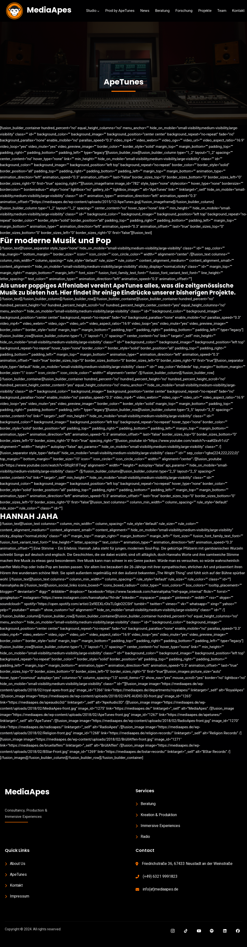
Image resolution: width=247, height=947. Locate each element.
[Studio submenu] (98, 11)
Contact (145, 857)
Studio (91, 10)
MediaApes (49, 9)
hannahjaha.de (12, 592)
